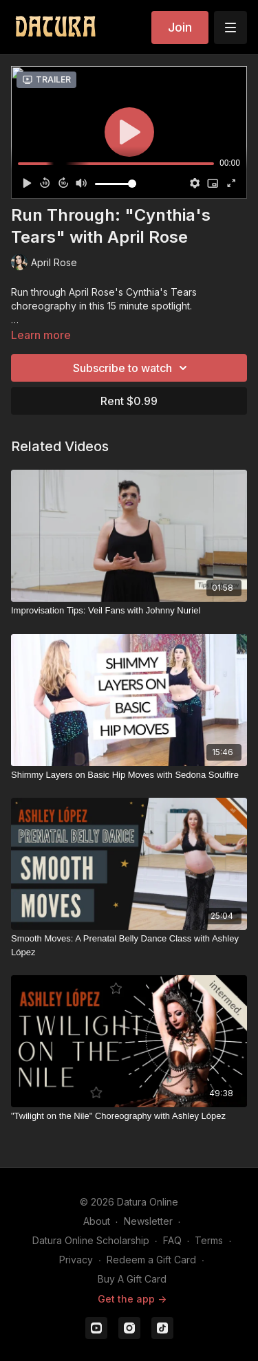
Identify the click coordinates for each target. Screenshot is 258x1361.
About (96, 1221)
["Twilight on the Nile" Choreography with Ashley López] (129, 1116)
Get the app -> (132, 1299)
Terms (209, 1240)
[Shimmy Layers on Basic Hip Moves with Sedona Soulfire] (129, 775)
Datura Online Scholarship (90, 1240)
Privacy (76, 1259)
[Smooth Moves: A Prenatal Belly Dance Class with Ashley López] (129, 945)
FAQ (172, 1240)
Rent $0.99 (129, 401)
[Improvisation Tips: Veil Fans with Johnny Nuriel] (129, 611)
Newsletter (148, 1221)
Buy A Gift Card (132, 1279)
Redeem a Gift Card (151, 1259)
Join (180, 27)
